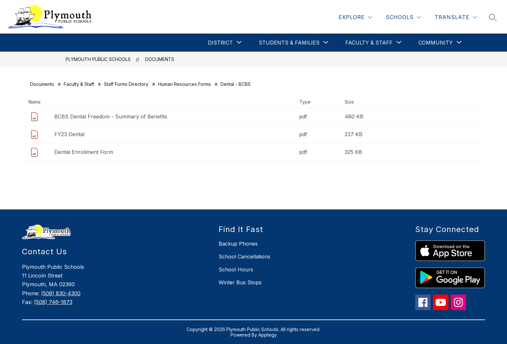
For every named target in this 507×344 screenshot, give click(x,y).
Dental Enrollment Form (83, 152)
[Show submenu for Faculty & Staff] (369, 42)
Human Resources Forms (184, 84)
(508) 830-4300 (61, 293)
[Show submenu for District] (220, 42)
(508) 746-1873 (53, 302)
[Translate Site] (456, 17)
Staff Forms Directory (126, 84)
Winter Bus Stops (240, 282)
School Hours (236, 269)
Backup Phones (238, 243)
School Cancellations (244, 256)
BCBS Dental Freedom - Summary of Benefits (110, 116)
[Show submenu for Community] (435, 42)
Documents (159, 59)
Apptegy (267, 335)
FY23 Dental (69, 134)
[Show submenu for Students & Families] (289, 42)
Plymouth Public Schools (98, 59)
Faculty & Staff (79, 84)
